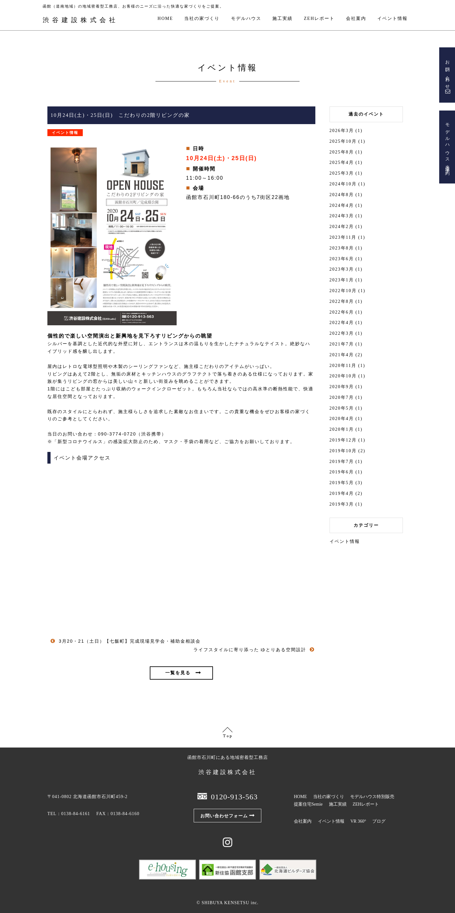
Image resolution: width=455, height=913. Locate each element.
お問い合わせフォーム (224, 816)
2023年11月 (343, 237)
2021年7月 (342, 344)
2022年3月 (342, 333)
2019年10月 (343, 450)
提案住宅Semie (308, 804)
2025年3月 (342, 173)
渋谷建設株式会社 (80, 19)
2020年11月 (343, 365)
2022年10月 (343, 290)
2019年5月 (342, 482)
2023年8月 (342, 248)
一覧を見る (178, 672)
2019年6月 (342, 472)
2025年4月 (342, 162)
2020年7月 (342, 397)
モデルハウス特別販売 (372, 796)
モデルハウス (246, 18)
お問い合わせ (447, 72)
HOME (165, 18)
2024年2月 (342, 226)
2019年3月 (342, 504)
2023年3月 (342, 269)
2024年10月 (343, 184)
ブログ (378, 821)
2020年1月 (342, 429)
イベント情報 (392, 18)
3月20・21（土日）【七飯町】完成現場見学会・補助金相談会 (131, 641)
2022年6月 (342, 312)
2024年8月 (342, 194)
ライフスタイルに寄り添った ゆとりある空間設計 (249, 649)
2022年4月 (342, 322)
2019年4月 (342, 493)
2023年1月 (342, 280)
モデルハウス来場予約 (447, 144)
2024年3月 (342, 215)
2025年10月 (343, 141)
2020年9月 (342, 386)
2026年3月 (342, 130)
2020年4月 (342, 418)
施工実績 (282, 18)
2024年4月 (342, 205)
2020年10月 (343, 376)
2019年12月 (343, 440)
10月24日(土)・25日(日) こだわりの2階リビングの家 (120, 115)
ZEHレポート (319, 18)
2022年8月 (342, 301)
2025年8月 (342, 152)
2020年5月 (342, 408)
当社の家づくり (202, 18)
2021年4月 (342, 354)
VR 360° (358, 821)
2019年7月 (342, 461)
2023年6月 (342, 258)
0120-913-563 (234, 797)
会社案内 (356, 18)
